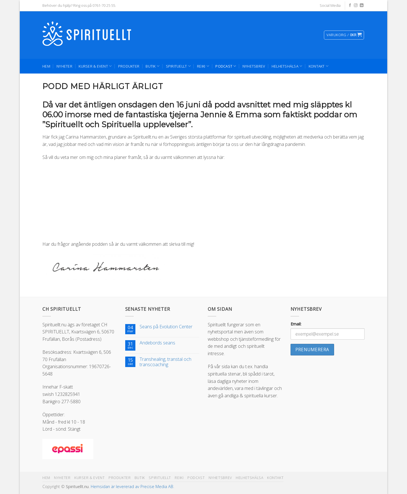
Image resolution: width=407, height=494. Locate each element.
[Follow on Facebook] (350, 5)
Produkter (128, 66)
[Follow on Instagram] (356, 5)
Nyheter (64, 66)
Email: (296, 324)
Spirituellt (178, 66)
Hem (46, 66)
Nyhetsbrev (254, 66)
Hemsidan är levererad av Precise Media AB (132, 486)
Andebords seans (157, 343)
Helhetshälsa (287, 66)
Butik (152, 66)
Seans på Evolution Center (166, 326)
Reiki (203, 66)
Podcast (225, 66)
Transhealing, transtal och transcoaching (165, 362)
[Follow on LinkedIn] (361, 5)
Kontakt (318, 66)
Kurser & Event (95, 66)
